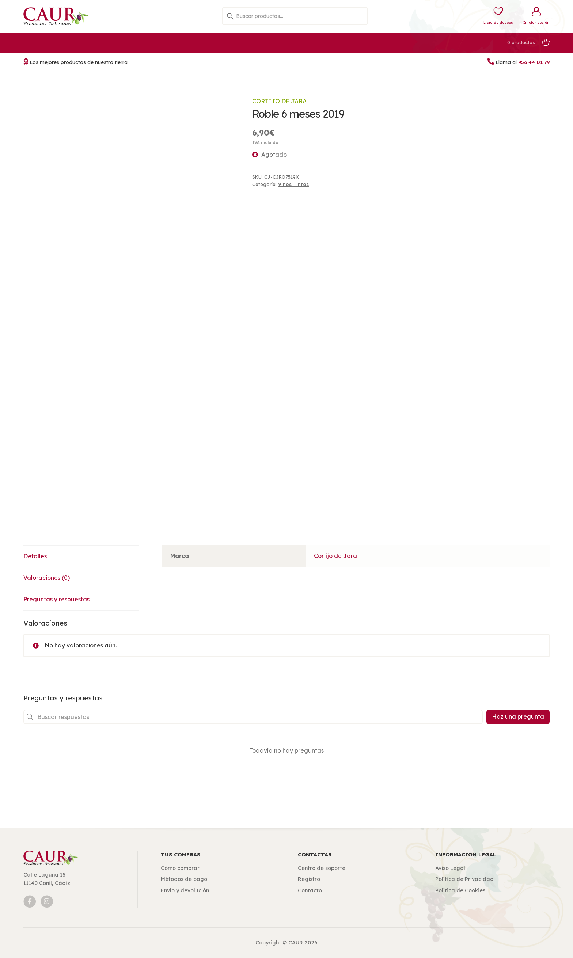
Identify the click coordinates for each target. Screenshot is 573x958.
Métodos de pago (184, 879)
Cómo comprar (180, 868)
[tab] (81, 556)
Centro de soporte (321, 868)
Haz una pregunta (518, 716)
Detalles (35, 556)
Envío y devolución (185, 890)
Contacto (310, 890)
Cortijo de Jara (279, 101)
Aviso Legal (450, 868)
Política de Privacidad (464, 879)
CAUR (295, 942)
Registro (309, 879)
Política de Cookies (460, 890)
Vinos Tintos (293, 184)
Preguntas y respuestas (56, 599)
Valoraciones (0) (46, 577)
